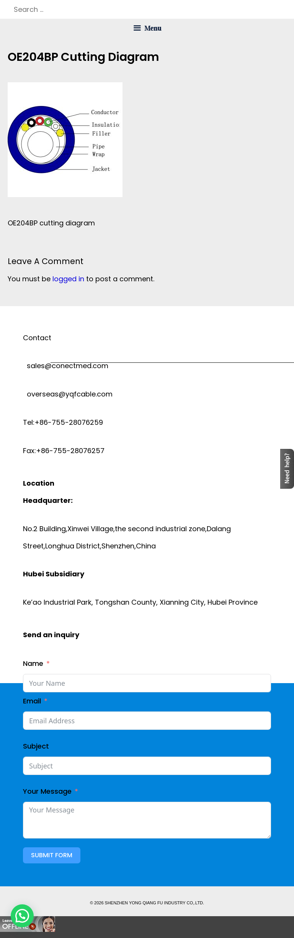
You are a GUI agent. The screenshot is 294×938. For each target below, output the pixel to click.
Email (32, 701)
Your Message (47, 791)
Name (33, 663)
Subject (36, 746)
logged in (68, 279)
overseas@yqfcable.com (68, 394)
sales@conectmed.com (65, 365)
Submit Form (51, 855)
